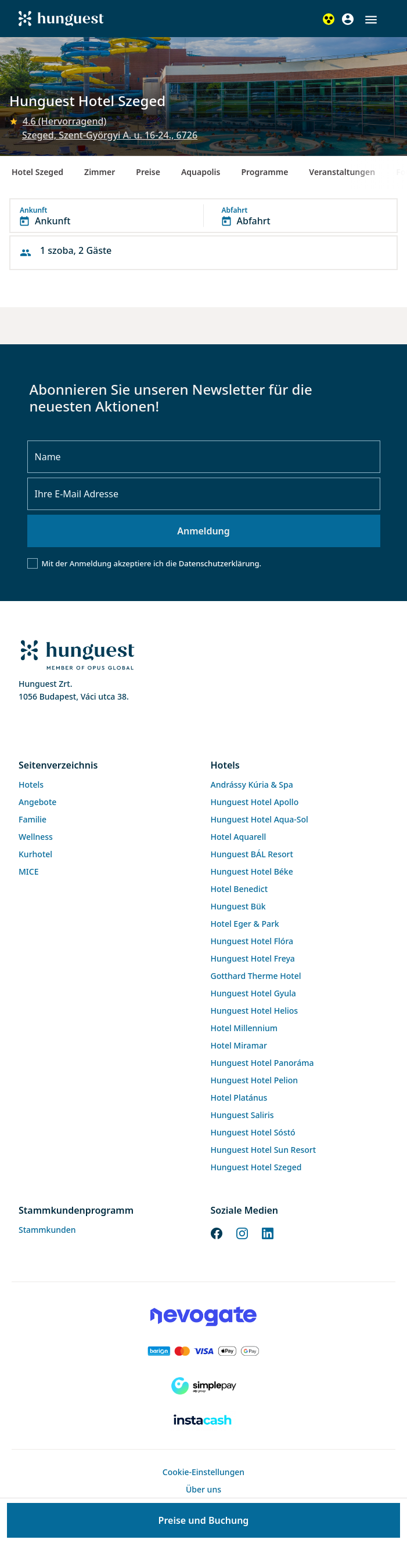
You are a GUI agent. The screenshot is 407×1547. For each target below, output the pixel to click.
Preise (148, 171)
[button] (371, 20)
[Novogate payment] (203, 1316)
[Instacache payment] (203, 1420)
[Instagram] (242, 1233)
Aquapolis (201, 171)
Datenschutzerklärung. (220, 563)
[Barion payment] (203, 1351)
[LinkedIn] (267, 1233)
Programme (264, 171)
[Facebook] (216, 1233)
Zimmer (99, 171)
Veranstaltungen (342, 171)
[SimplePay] (203, 1385)
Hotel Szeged (37, 171)
